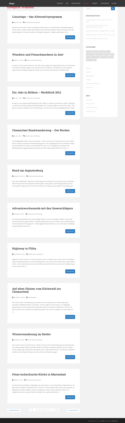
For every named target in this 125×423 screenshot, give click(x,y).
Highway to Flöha (24, 248)
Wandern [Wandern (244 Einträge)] (89, 60)
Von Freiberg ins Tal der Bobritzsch (97, 20)
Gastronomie (105, 3)
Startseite (60, 3)
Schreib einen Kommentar (32, 22)
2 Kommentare (32, 297)
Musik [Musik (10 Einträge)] (112, 54)
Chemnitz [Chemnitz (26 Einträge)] (89, 51)
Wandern (86, 3)
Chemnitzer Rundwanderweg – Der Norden (41, 130)
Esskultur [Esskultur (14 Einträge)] (102, 51)
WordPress (115, 421)
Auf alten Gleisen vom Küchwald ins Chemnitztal (36, 290)
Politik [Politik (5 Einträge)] (88, 57)
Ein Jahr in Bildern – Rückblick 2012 (36, 92)
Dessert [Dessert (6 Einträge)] (96, 51)
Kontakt (88, 80)
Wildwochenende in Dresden (95, 35)
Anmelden (89, 100)
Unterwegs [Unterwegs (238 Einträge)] (105, 57)
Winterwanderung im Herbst (31, 334)
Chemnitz (95, 3)
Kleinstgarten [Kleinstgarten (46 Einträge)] (99, 54)
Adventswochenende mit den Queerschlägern (42, 208)
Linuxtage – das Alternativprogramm (37, 16)
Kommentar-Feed (91, 107)
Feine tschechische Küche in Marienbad (39, 374)
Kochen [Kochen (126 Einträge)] (107, 54)
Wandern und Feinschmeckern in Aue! (37, 54)
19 (38, 410)
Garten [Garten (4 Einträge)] (108, 51)
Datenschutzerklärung (93, 83)
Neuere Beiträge (14, 410)
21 (48, 410)
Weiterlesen (70, 37)
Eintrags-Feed (90, 104)
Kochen (114, 3)
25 (57, 410)
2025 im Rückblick (91, 38)
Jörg (67, 3)
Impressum (89, 87)
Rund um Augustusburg (27, 170)
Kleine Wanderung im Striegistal (96, 31)
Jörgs (11, 3)
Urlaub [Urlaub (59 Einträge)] (111, 57)
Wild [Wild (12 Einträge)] (94, 60)
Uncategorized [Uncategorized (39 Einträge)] (96, 57)
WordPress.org (90, 111)
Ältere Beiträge (73, 410)
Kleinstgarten (75, 3)
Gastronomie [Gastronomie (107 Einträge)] (90, 54)
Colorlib (102, 421)
